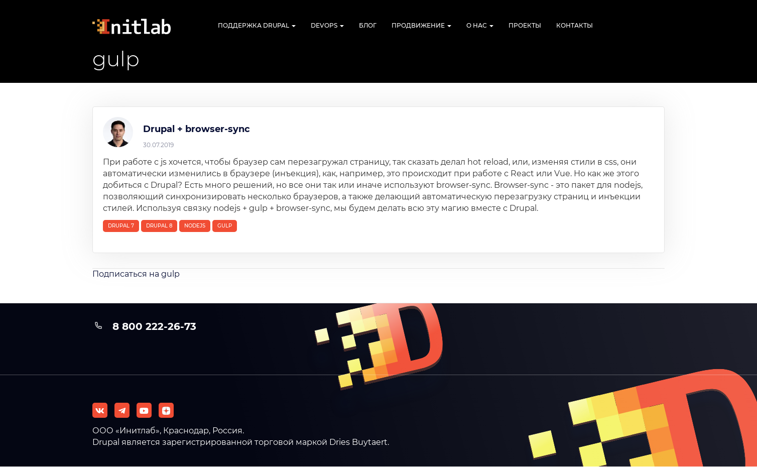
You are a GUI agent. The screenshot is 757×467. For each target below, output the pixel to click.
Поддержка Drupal (257, 25)
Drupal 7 (121, 225)
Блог (367, 25)
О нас (479, 25)
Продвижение (421, 25)
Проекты (525, 25)
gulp (224, 225)
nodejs (194, 225)
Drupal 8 (159, 225)
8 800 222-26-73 (154, 326)
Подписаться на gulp (136, 274)
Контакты (574, 25)
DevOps (327, 25)
